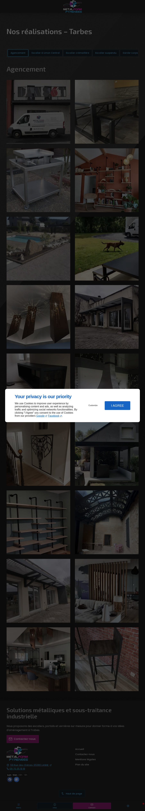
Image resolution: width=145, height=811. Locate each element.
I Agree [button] (117, 405)
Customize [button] (93, 405)
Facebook (53, 415)
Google (40, 415)
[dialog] (72, 405)
